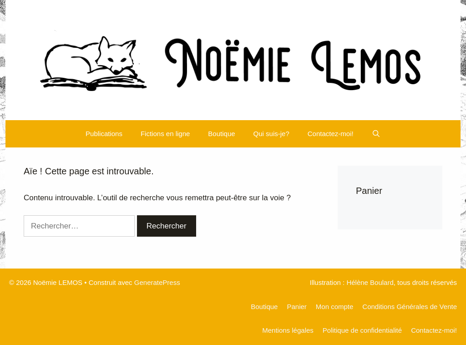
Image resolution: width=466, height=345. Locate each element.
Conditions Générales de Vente (409, 306)
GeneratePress (157, 282)
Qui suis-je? (271, 133)
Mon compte (335, 306)
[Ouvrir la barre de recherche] (376, 133)
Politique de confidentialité (362, 330)
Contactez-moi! (331, 133)
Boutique (221, 133)
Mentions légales (288, 330)
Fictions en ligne (165, 133)
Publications (104, 133)
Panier (296, 306)
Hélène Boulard (369, 282)
